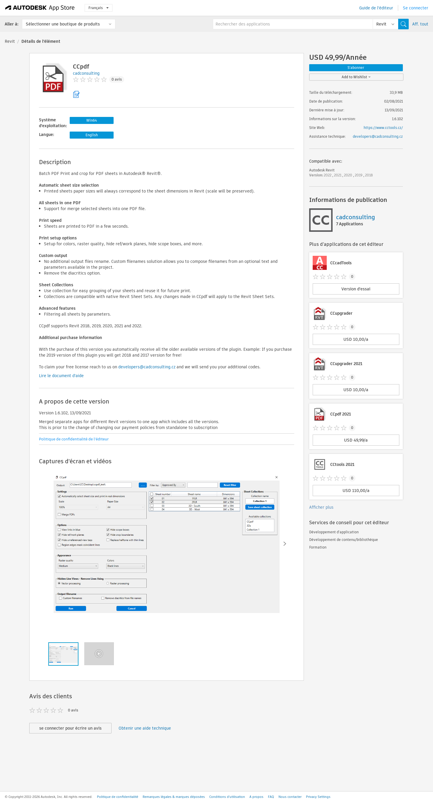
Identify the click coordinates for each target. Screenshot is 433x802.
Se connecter (415, 8)
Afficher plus (321, 507)
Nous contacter (290, 796)
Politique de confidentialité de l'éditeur (74, 439)
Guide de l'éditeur (376, 8)
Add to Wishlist (356, 76)
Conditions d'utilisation (227, 796)
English (91, 134)
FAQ (271, 796)
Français (98, 7)
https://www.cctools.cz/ (383, 127)
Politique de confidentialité (117, 796)
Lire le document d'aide (61, 376)
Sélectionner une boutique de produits (63, 24)
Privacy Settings (318, 796)
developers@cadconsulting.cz (146, 367)
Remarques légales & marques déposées (174, 796)
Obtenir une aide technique (145, 728)
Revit (10, 41)
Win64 (91, 120)
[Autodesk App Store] (40, 8)
